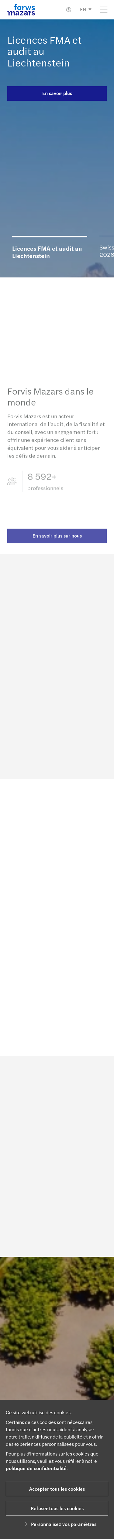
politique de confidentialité (36, 1468)
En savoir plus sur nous (57, 540)
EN (83, 9)
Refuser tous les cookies (57, 1508)
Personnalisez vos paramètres (59, 1523)
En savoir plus (57, 93)
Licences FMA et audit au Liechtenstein (47, 251)
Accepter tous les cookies (57, 1488)
